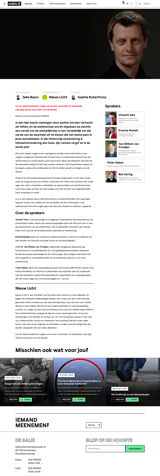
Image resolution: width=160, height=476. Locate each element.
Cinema (40, 3)
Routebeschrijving (25, 453)
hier (22, 109)
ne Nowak (25, 237)
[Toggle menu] (4, 4)
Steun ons (91, 3)
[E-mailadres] (105, 448)
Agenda (28, 3)
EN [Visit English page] (131, 3)
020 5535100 (34, 459)
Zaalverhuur (76, 3)
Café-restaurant (57, 3)
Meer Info (12, 399)
